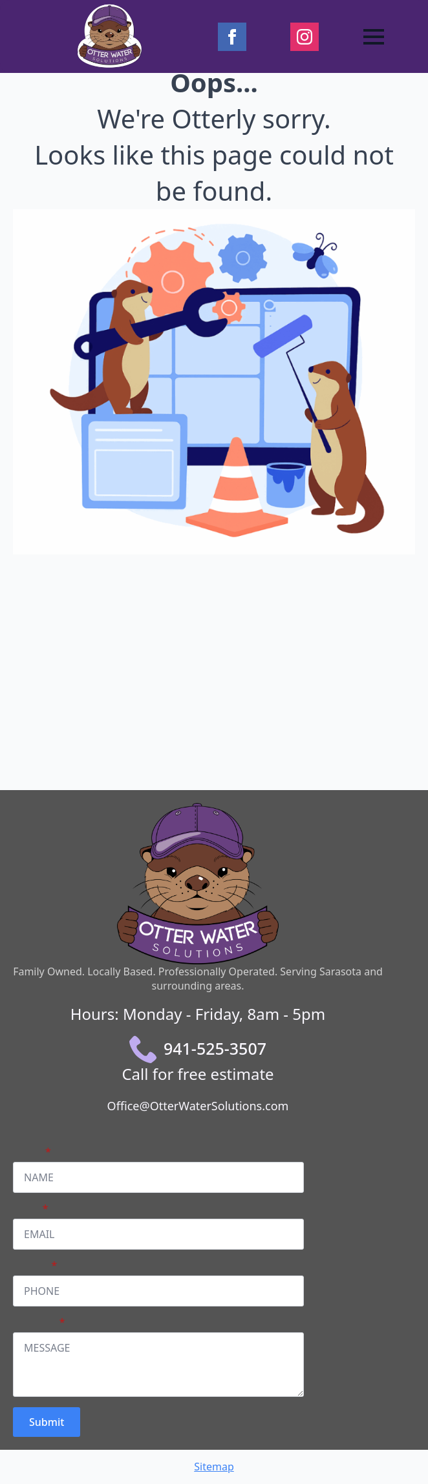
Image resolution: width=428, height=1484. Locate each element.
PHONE (35, 1265)
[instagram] (304, 37)
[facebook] (232, 37)
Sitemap (214, 1466)
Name (32, 1151)
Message (39, 1322)
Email (30, 1208)
